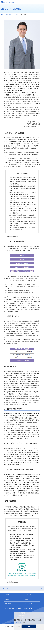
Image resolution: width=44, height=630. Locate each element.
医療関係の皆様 (27, 608)
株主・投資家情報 (27, 595)
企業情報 (7, 595)
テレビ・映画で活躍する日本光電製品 (13, 608)
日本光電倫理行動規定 (12, 236)
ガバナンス (15, 14)
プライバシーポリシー (19, 622)
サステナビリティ (7, 14)
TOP (2, 14)
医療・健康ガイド (8, 603)
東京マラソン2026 (28, 603)
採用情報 (26, 599)
